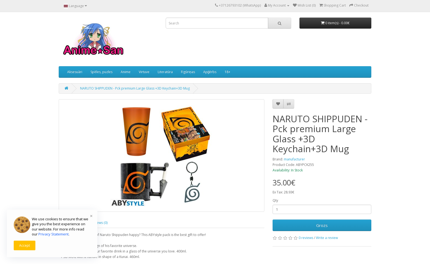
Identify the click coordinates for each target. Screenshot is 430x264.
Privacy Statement (53, 234)
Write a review (327, 237)
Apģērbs (210, 72)
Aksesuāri (74, 72)
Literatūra (165, 72)
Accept (24, 245)
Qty (275, 200)
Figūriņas (188, 72)
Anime (126, 72)
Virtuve (144, 72)
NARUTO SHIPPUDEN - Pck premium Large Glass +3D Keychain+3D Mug (135, 88)
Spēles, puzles (101, 72)
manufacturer (294, 159)
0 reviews (306, 237)
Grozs (322, 225)
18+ (227, 72)
